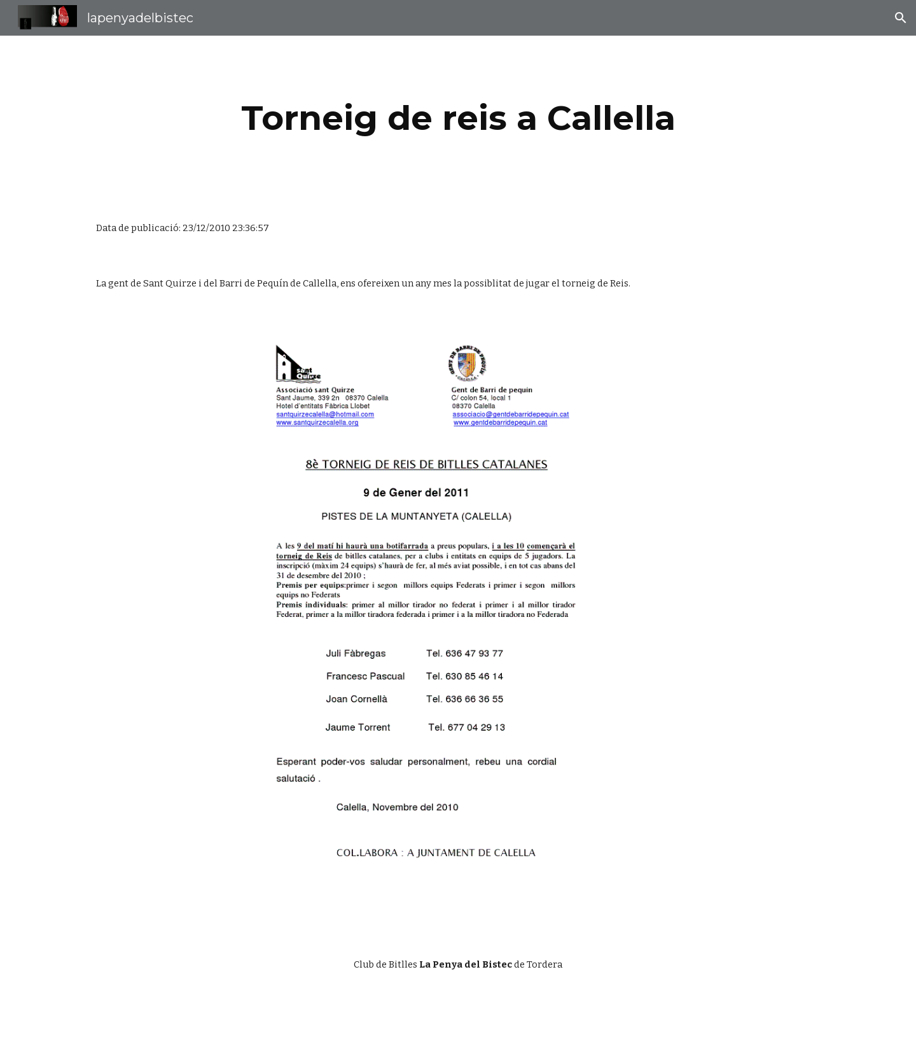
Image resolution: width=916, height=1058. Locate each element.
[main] (458, 118)
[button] (900, 18)
